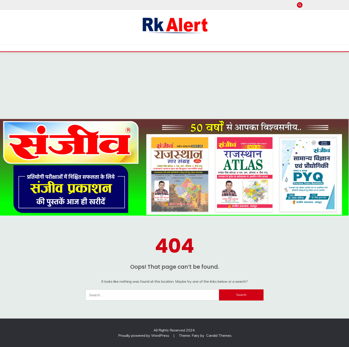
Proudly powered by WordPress (144, 335)
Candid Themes (218, 335)
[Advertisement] (174, 85)
